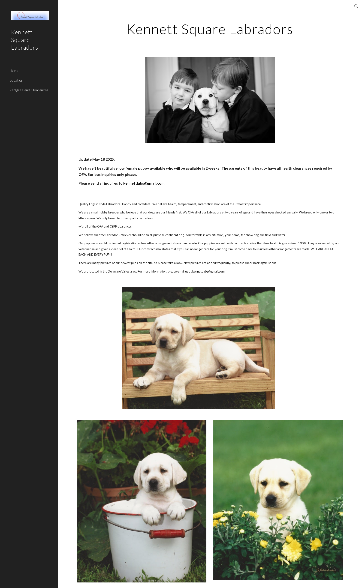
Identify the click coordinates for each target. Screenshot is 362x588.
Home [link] (14, 70)
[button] (356, 6)
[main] (210, 28)
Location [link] (16, 80)
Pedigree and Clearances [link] (28, 90)
